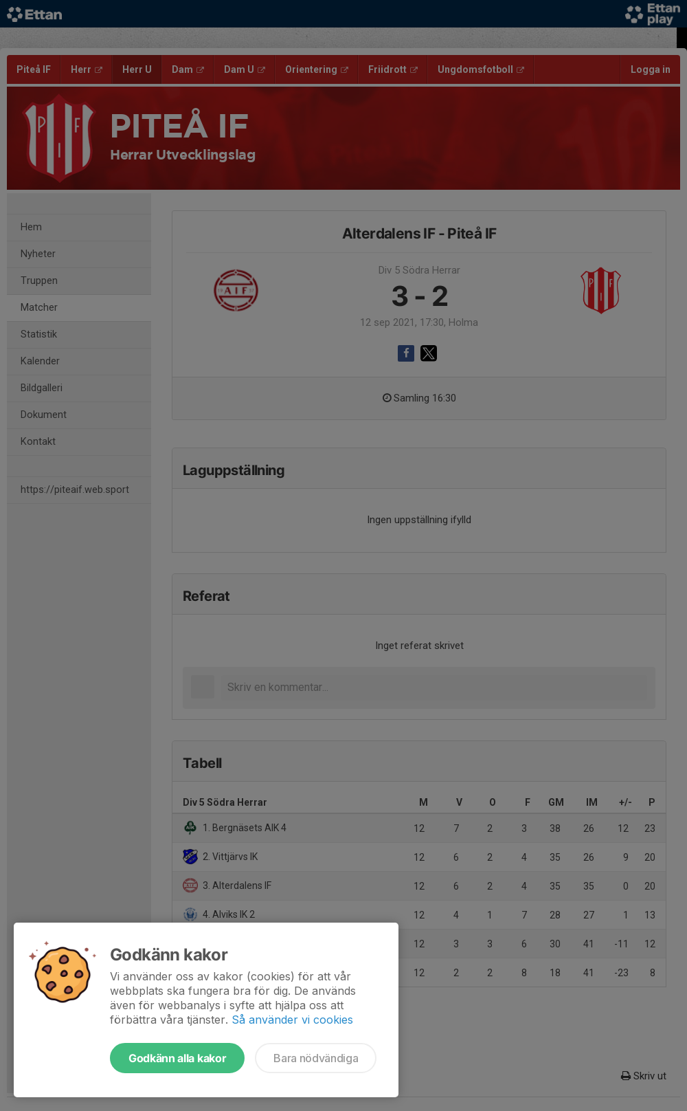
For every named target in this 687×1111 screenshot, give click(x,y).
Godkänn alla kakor (177, 1058)
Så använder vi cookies (292, 1019)
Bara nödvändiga (315, 1058)
